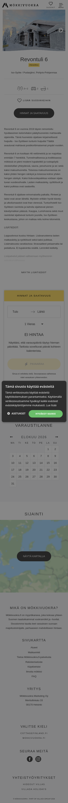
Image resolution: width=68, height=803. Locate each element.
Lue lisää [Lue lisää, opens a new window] (51, 405)
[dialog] (34, 401)
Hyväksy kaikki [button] (46, 413)
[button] (16, 413)
